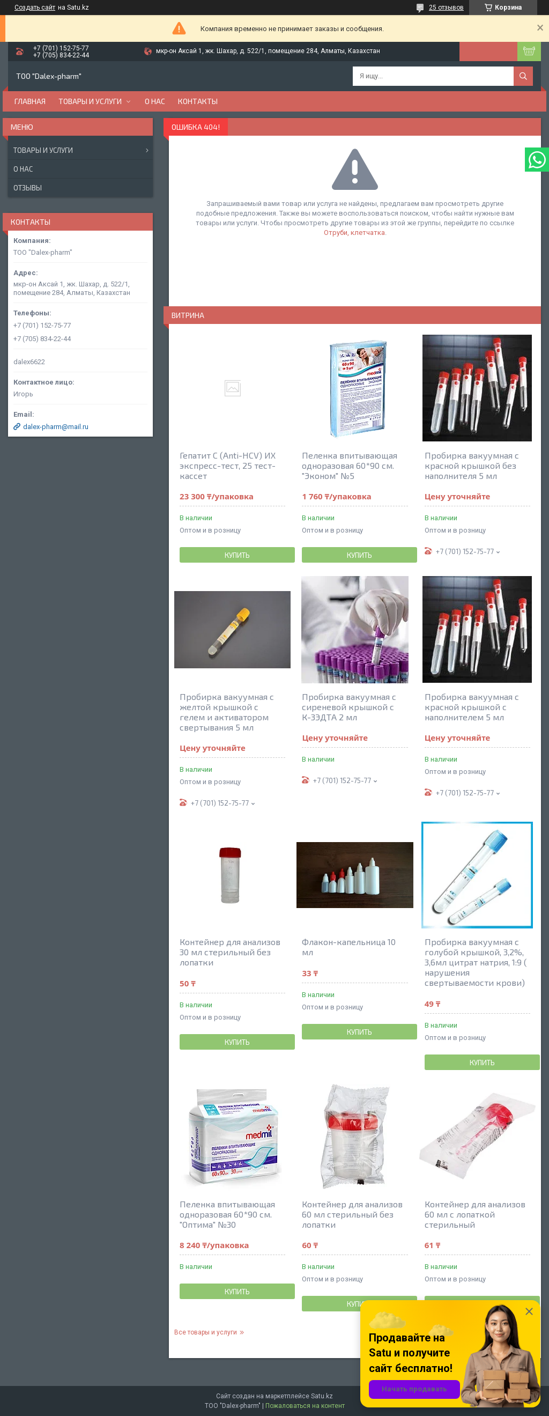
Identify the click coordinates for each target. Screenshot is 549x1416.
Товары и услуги (90, 101)
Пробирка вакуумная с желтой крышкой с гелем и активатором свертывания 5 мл (227, 711)
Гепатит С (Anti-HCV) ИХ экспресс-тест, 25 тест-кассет (228, 465)
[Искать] (523, 76)
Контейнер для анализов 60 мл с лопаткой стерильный (475, 1214)
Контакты (198, 101)
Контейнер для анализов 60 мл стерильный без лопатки (352, 1214)
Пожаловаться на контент (305, 1406)
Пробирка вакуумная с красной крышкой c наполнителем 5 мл (472, 706)
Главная (30, 101)
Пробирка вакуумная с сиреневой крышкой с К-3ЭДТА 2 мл (349, 706)
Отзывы (27, 187)
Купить (237, 555)
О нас (155, 101)
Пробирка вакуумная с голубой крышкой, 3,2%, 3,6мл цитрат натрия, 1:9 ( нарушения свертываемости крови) (476, 961)
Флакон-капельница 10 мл (349, 946)
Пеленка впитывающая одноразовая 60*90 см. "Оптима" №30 (227, 1214)
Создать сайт (34, 7)
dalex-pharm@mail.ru (55, 427)
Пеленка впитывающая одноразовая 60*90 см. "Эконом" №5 (349, 465)
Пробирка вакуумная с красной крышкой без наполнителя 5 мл (472, 465)
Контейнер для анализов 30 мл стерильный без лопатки (230, 951)
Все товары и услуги (205, 1332)
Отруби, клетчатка (354, 232)
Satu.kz (322, 1396)
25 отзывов (446, 7)
